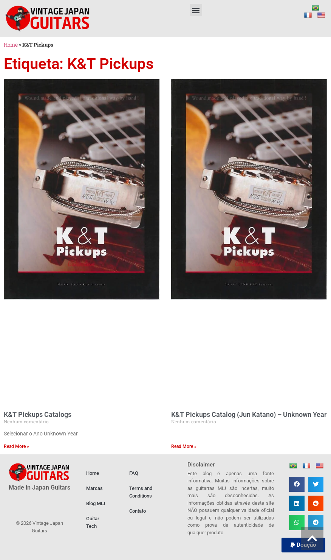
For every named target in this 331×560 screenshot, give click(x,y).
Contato (137, 511)
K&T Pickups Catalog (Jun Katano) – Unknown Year (248, 414)
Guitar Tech (92, 522)
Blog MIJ (95, 503)
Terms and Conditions (140, 492)
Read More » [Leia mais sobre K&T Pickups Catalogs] (16, 446)
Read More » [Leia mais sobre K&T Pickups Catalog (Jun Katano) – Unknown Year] (183, 446)
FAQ (133, 473)
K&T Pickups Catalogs (37, 414)
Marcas (94, 488)
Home (11, 44)
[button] (196, 10)
